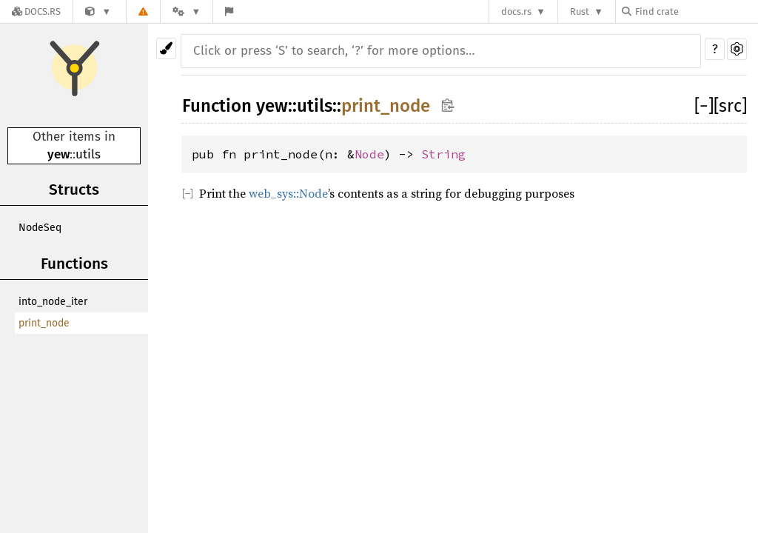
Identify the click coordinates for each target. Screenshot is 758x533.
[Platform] (186, 11)
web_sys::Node (288, 193)
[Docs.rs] (36, 11)
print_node (44, 323)
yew (58, 154)
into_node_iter (53, 301)
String (443, 154)
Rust (579, 11)
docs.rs (516, 11)
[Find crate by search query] (696, 11)
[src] (730, 105)
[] (704, 105)
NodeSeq (40, 227)
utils (88, 154)
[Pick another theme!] (166, 48)
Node (369, 154)
